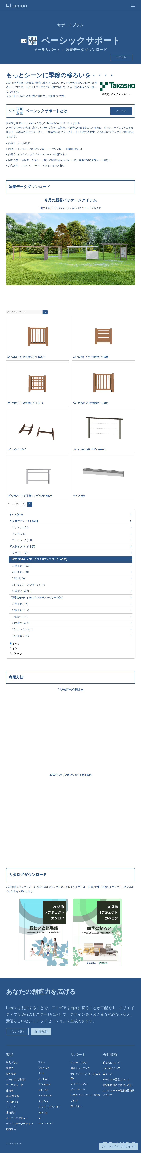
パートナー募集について (116, 1079)
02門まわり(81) (20, 571)
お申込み (121, 57)
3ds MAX (43, 1101)
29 (23, 504)
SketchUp (43, 1067)
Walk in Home (45, 1123)
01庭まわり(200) (21, 565)
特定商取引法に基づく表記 (117, 1085)
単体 (13, 648)
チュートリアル (79, 1083)
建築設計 (11, 1112)
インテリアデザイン (17, 1118)
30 (29, 504)
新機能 (9, 1068)
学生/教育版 (12, 1096)
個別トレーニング (80, 1068)
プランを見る (17, 1031)
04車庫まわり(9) (21, 623)
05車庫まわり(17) (21, 591)
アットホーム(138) (22, 540)
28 (17, 504)
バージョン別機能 (16, 1079)
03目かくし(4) (20, 616)
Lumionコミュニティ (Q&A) (85, 1095)
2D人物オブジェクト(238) (23, 521)
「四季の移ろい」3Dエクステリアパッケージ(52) (36, 597)
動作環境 (11, 1073)
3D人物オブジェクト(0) (22, 546)
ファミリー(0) (19, 552)
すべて (15, 643)
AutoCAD (43, 1090)
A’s (39, 1118)
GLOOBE (42, 1112)
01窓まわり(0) (20, 603)
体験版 (9, 1090)
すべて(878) (16, 514)
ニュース (108, 1073)
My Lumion (12, 1101)
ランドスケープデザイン (19, 1123)
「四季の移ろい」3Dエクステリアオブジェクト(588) (38, 559)
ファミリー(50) (20, 527)
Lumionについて (111, 1068)
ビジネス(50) (19, 533)
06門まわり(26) (20, 635)
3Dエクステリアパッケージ (55, 208)
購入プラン (12, 1062)
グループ (16, 653)
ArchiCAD (43, 1078)
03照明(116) (18, 578)
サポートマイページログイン (117, 1146)
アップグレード (14, 1085)
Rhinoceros (44, 1084)
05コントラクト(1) (22, 629)
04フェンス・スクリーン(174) (28, 584)
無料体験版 (41, 1031)
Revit (41, 1073)
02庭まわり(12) (20, 610)
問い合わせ (76, 1106)
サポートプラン (79, 1062)
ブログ (74, 1100)
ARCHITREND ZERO (48, 1106)
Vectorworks (45, 1095)
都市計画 (11, 1129)
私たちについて (111, 1062)
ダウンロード (77, 1089)
